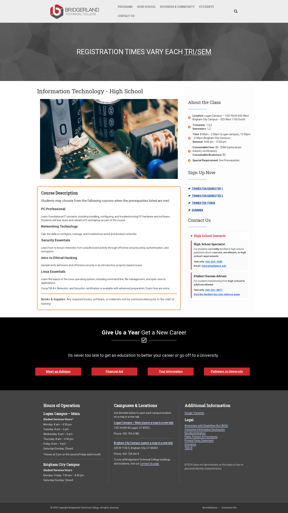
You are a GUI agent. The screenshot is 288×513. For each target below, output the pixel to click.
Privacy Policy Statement (199, 440)
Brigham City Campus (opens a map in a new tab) (143, 442)
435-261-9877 (213, 289)
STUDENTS (206, 6)
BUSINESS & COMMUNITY (177, 6)
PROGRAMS (125, 6)
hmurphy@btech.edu (214, 265)
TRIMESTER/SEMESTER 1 (205, 188)
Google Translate (194, 412)
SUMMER (204, 210)
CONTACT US (126, 16)
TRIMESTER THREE (204, 203)
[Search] (235, 11)
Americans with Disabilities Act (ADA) (206, 425)
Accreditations (209, 507)
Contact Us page (149, 463)
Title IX (188, 448)
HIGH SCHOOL (146, 6)
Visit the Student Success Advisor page (217, 294)
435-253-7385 (213, 261)
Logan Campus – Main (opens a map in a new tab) (143, 422)
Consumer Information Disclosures (205, 429)
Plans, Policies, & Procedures (201, 436)
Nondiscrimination (195, 433)
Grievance (190, 444)
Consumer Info (229, 507)
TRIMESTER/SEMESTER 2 (205, 196)
